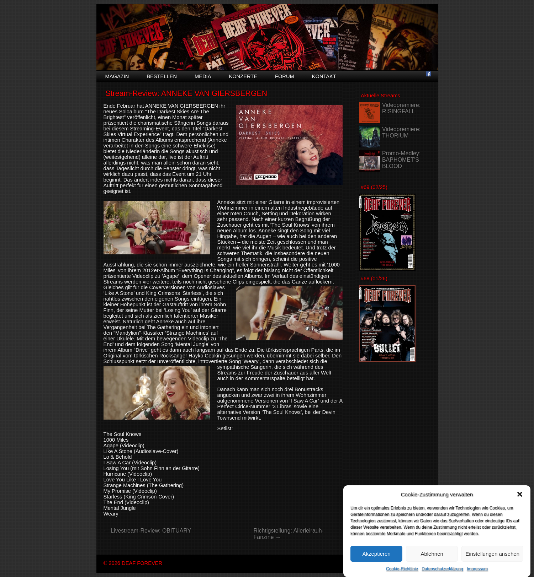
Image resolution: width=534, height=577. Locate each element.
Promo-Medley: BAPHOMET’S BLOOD (401, 159)
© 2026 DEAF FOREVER (133, 563)
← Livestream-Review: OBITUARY (147, 531)
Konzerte (243, 76)
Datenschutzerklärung (442, 573)
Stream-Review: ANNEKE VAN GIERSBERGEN (186, 93)
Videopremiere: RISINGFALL (401, 108)
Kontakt (324, 76)
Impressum (477, 573)
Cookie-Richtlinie (402, 573)
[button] (519, 498)
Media (203, 76)
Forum (284, 76)
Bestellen (162, 76)
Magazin (117, 76)
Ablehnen (432, 558)
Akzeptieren (376, 558)
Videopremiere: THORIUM (401, 132)
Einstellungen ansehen (492, 558)
